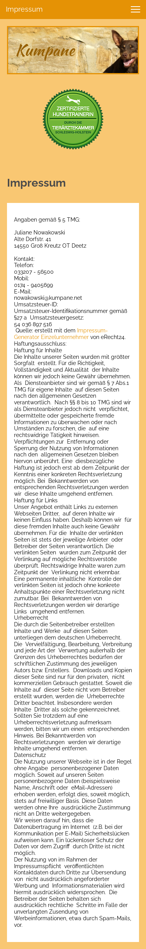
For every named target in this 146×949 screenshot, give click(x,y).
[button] (135, 9)
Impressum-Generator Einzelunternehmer (61, 333)
